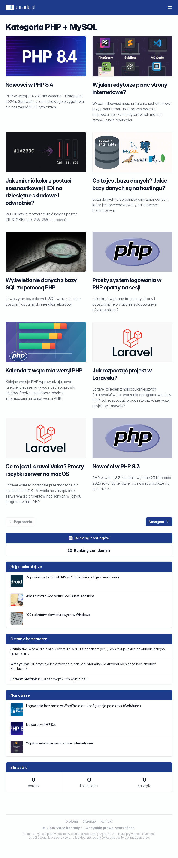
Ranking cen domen (89, 550)
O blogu (71, 821)
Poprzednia (20, 522)
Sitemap (89, 821)
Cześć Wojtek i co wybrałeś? (48, 679)
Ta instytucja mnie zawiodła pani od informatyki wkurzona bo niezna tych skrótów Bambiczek (83, 666)
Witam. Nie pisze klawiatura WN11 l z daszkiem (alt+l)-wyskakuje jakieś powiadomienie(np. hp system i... (88, 651)
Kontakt (106, 821)
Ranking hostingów (88, 538)
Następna (159, 522)
